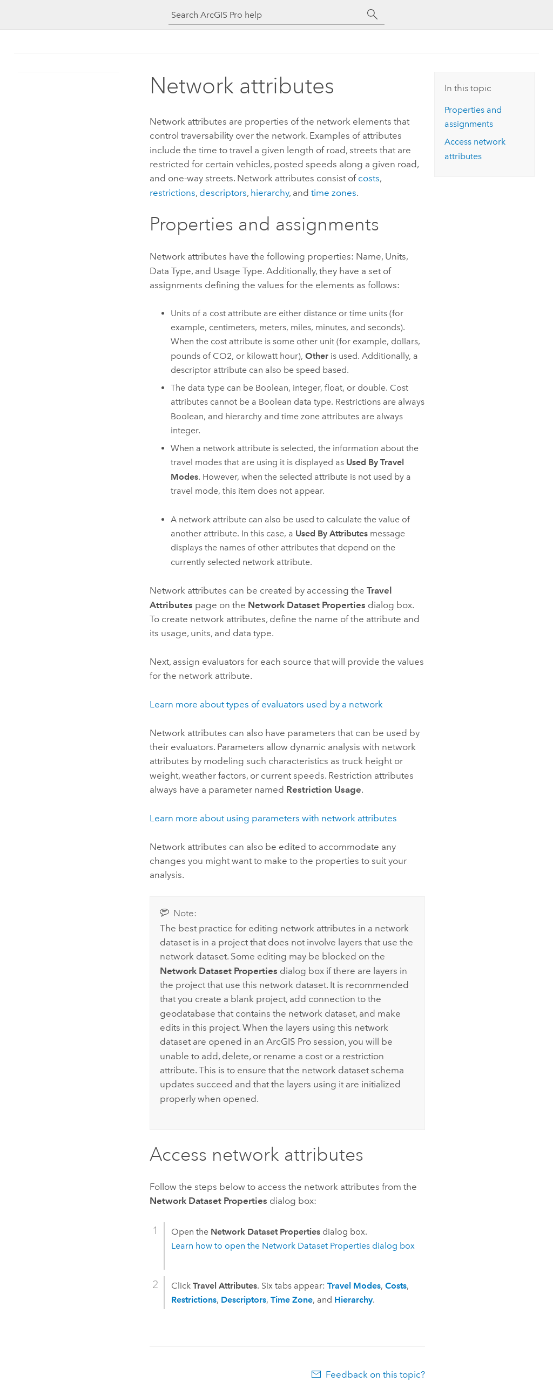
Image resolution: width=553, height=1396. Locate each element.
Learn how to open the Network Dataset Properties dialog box (293, 1246)
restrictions (172, 192)
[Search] (372, 14)
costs (369, 178)
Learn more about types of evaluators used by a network (266, 704)
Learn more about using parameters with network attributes (273, 818)
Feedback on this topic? (375, 1374)
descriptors (223, 192)
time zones (333, 192)
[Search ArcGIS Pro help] (265, 14)
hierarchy (270, 192)
